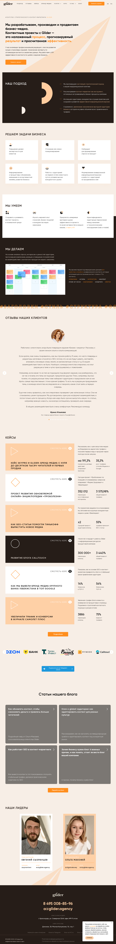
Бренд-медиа (46, 3)
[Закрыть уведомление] (112, 923)
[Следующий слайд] (111, 373)
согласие (92, 926)
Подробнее (58, 634)
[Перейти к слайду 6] (57, 419)
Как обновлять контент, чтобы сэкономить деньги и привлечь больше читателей (28, 712)
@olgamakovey (71, 867)
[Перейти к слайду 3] (52, 419)
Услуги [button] (57, 3)
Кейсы (36, 3)
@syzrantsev (26, 867)
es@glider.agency (43, 867)
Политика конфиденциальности (53, 939)
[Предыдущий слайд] (4, 373)
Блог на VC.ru (68, 932)
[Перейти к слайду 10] (63, 419)
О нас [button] (72, 3)
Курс (65, 3)
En (108, 3)
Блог (80, 3)
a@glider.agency (58, 908)
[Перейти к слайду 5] (55, 419)
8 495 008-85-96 (58, 903)
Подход (20, 3)
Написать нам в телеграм (36, 932)
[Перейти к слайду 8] (60, 419)
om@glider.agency (87, 867)
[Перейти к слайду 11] (65, 419)
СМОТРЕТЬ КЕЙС (58, 448)
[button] (96, 3)
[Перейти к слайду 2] (50, 419)
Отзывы (29, 3)
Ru (111, 3)
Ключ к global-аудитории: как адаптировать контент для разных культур (80, 712)
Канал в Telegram (55, 932)
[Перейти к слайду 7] (58, 419)
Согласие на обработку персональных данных (58, 941)
